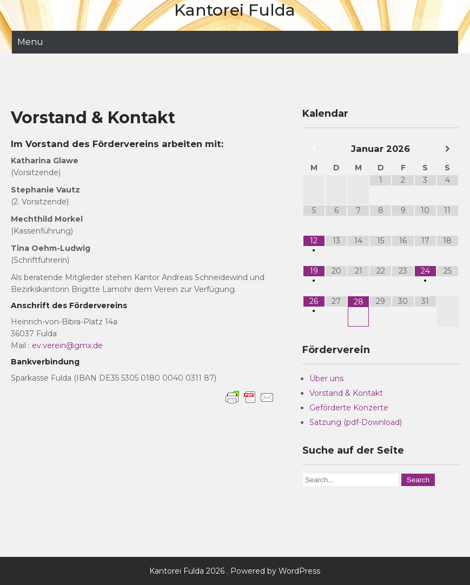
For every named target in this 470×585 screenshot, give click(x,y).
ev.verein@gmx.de (67, 345)
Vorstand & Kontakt (346, 393)
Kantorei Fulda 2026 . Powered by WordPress (234, 571)
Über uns (326, 378)
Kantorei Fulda (234, 10)
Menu (30, 42)
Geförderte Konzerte (348, 408)
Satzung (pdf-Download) (355, 422)
